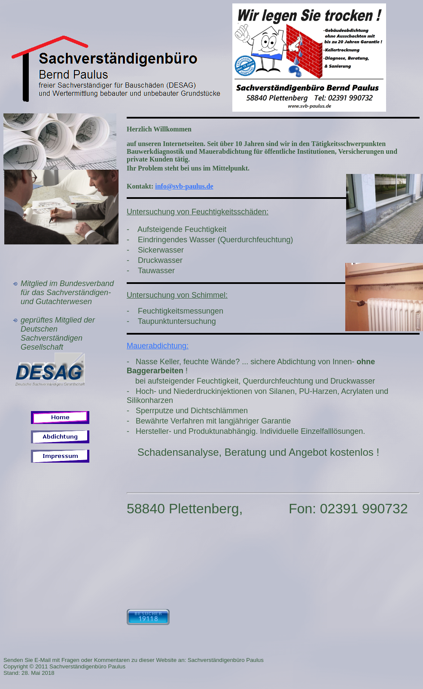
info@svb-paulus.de (184, 186)
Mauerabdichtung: (158, 345)
